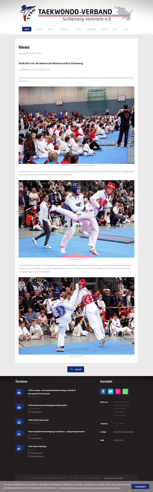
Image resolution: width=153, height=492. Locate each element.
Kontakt (126, 29)
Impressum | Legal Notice (113, 478)
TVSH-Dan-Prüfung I (37, 446)
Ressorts (51, 29)
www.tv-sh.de (118, 440)
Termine (78, 29)
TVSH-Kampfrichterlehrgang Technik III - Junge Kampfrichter (56, 431)
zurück (78, 369)
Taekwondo (64, 29)
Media (104, 29)
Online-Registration (37, 456)
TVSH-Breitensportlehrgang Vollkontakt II (47, 405)
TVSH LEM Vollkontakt (38, 420)
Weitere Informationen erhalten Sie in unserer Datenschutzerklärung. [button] (90, 488)
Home (26, 29)
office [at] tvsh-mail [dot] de (123, 431)
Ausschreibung (36, 412)
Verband (38, 29)
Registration (91, 29)
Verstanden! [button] (140, 486)
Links (115, 29)
